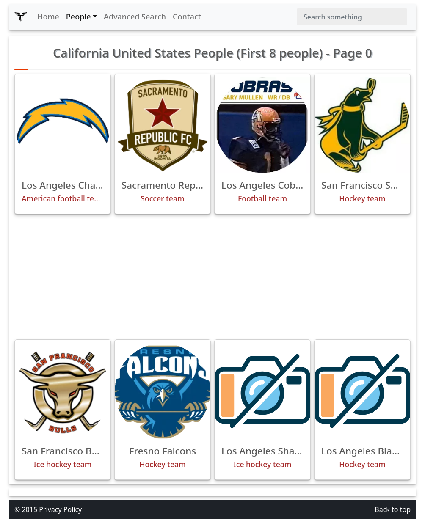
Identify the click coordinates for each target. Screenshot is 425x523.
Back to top (393, 509)
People (78, 16)
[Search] (352, 16)
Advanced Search (135, 16)
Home (48, 16)
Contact (187, 16)
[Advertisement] (212, 276)
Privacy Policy (60, 509)
